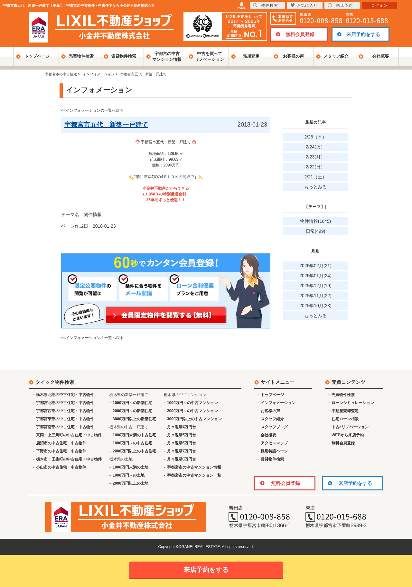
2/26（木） (315, 136)
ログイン (379, 5)
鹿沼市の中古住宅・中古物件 (61, 443)
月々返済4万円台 (181, 427)
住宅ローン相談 (345, 419)
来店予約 (340, 5)
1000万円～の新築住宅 (132, 403)
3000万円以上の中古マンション (194, 419)
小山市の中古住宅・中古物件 (61, 467)
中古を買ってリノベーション (209, 56)
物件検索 (265, 5)
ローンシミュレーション (353, 403)
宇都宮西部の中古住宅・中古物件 (65, 411)
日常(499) (315, 231)
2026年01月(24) (315, 275)
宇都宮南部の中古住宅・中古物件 (65, 427)
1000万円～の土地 (129, 475)
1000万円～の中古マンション (192, 403)
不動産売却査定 (345, 411)
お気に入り (304, 5)
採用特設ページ (274, 451)
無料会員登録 (300, 34)
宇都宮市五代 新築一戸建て (166, 142)
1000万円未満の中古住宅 (134, 435)
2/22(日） (315, 166)
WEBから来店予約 (348, 435)
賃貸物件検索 (123, 56)
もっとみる (315, 186)
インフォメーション (278, 403)
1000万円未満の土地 (130, 467)
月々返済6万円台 (181, 443)
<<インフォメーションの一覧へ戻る (92, 110)
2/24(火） (315, 146)
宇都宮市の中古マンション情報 (194, 467)
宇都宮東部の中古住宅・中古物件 (65, 419)
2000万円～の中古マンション (192, 411)
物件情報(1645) (315, 221)
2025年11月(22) (315, 295)
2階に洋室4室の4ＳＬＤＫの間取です (165, 177)
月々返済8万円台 (181, 459)
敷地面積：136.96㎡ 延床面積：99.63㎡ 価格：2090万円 (165, 159)
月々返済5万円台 (181, 435)
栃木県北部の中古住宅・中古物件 (65, 395)
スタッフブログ (274, 427)
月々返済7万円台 (181, 451)
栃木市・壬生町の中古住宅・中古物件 (69, 459)
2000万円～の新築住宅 (132, 411)
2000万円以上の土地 (130, 483)
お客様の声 (293, 56)
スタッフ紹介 (336, 56)
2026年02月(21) (315, 265)
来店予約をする (363, 34)
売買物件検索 (81, 56)
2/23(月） (315, 156)
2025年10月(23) (315, 305)
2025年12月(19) (315, 285)
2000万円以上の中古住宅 (134, 451)
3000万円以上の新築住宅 (134, 419)
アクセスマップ (274, 443)
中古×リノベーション (350, 427)
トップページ (37, 56)
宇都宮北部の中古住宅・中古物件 (65, 403)
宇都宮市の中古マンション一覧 (194, 475)
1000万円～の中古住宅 (132, 443)
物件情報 (93, 214)
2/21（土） (315, 176)
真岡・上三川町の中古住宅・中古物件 (69, 435)
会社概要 (380, 56)
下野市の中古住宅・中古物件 (61, 451)
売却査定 (251, 56)
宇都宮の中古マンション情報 (167, 56)
